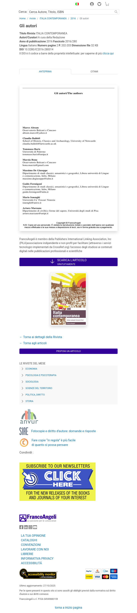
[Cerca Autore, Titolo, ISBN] (70, 11)
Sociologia (31, 381)
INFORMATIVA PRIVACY (37, 558)
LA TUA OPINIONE (33, 535)
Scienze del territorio (38, 388)
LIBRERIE (27, 554)
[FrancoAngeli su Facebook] (21, 528)
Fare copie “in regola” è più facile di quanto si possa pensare (54, 442)
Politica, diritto (35, 394)
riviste (32, 18)
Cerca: (23, 12)
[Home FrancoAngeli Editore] (32, 4)
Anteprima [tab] (45, 71)
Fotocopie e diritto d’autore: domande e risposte (63, 431)
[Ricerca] (116, 11)
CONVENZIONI (31, 545)
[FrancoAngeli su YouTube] (35, 528)
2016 (73, 18)
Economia (31, 368)
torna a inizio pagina (68, 607)
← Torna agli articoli (33, 343)
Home (22, 18)
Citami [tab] (94, 71)
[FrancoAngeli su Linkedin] (26, 528)
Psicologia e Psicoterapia (40, 375)
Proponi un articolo (68, 351)
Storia (29, 401)
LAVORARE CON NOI (35, 549)
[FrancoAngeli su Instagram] (30, 528)
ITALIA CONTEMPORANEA (53, 18)
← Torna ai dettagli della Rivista (40, 337)
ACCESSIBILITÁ (31, 563)
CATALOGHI (29, 540)
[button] (76, 4)
